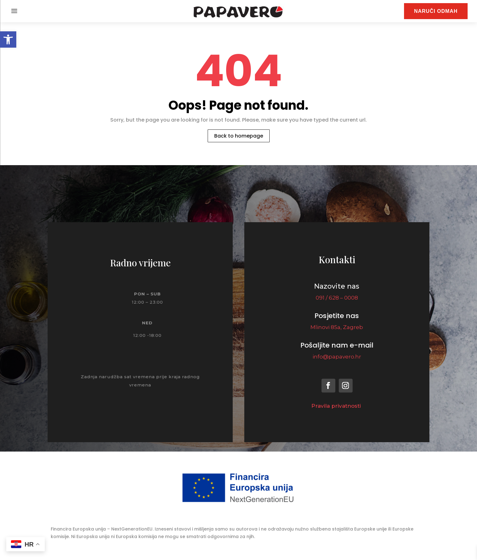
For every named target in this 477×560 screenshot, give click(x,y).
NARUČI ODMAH (436, 11)
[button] (8, 39)
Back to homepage (238, 135)
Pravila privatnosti (336, 406)
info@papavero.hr (337, 356)
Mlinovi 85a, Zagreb (336, 327)
